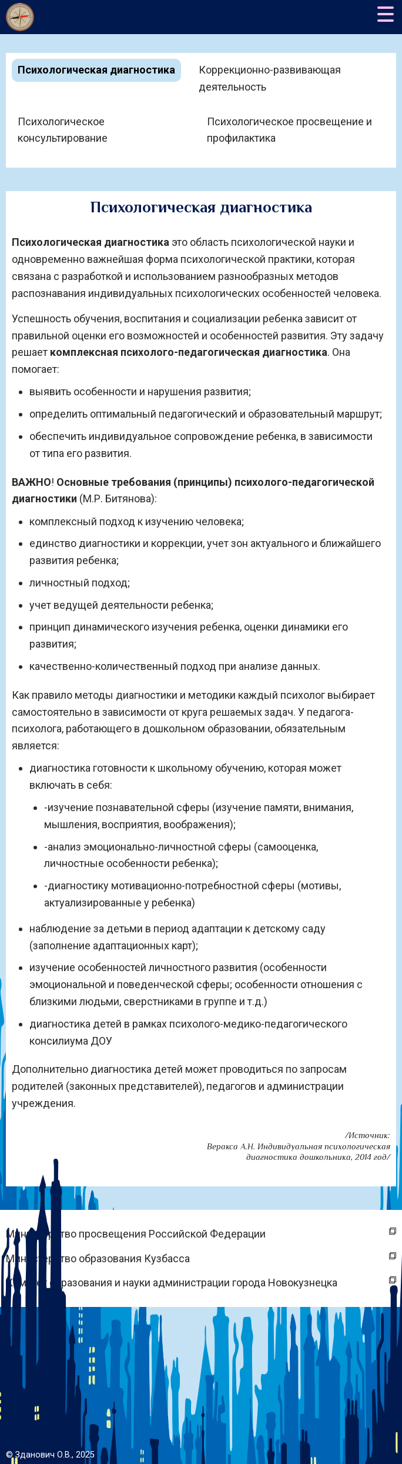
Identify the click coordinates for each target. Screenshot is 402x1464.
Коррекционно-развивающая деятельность (270, 78)
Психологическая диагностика (96, 70)
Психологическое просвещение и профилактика (289, 130)
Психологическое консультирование (63, 130)
